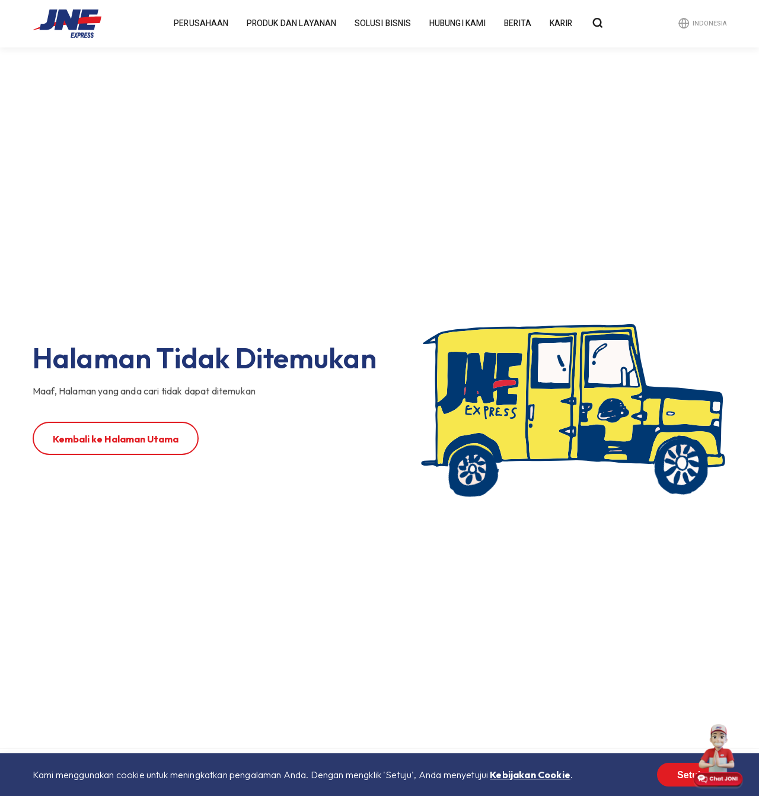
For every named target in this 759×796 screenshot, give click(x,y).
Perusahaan (201, 23)
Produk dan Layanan (292, 23)
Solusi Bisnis (383, 23)
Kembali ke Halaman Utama (115, 439)
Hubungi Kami (457, 23)
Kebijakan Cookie (530, 775)
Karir (561, 23)
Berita (518, 23)
